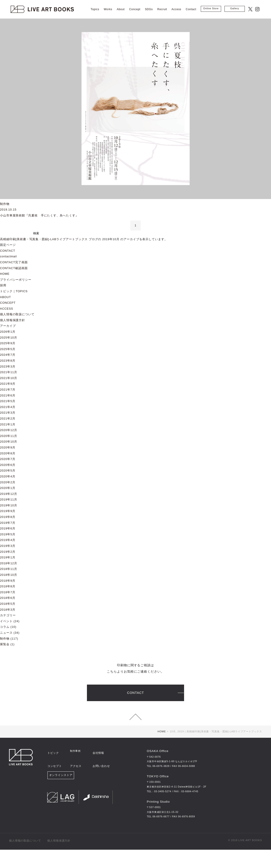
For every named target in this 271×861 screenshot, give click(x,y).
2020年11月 (8, 436)
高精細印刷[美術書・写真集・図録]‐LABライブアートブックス (44, 239)
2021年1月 (7, 424)
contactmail (8, 256)
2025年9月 (7, 343)
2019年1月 (7, 557)
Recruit (162, 9)
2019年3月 (7, 546)
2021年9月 (7, 383)
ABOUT (5, 297)
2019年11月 (8, 499)
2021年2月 (7, 418)
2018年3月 (7, 609)
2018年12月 (8, 563)
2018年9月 (7, 580)
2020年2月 (7, 482)
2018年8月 (7, 586)
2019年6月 (7, 528)
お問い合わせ (100, 771)
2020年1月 (7, 488)
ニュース (6, 632)
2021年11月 (8, 372)
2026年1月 (7, 331)
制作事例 (75, 762)
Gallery (234, 8)
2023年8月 (7, 360)
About (121, 9)
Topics (95, 9)
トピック (52, 762)
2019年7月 (7, 522)
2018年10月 (8, 574)
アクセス (75, 771)
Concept (134, 9)
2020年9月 (7, 447)
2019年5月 (7, 534)
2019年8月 (7, 517)
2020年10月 (8, 441)
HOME (4, 273)
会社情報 (98, 762)
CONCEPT (8, 302)
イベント (6, 621)
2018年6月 (7, 598)
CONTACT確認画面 (14, 268)
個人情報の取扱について (17, 314)
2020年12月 (8, 430)
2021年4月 (7, 407)
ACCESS (6, 308)
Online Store (211, 8)
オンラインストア (60, 781)
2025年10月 (8, 337)
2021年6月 (7, 395)
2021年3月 (7, 412)
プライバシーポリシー (15, 279)
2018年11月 (8, 569)
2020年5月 (7, 470)
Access (176, 9)
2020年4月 (7, 476)
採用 (3, 285)
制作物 (4, 638)
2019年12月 (8, 494)
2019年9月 (7, 511)
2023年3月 (7, 366)
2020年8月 (7, 453)
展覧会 (4, 644)
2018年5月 (7, 603)
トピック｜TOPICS (14, 291)
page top (135, 723)
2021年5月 (7, 401)
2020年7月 (7, 459)
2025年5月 (7, 349)
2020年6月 (7, 465)
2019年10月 (8, 505)
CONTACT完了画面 (14, 262)
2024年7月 (7, 354)
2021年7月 (7, 389)
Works (108, 9)
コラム (4, 627)
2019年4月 (7, 540)
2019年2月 (7, 551)
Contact (191, 9)
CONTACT (7, 250)
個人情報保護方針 (12, 320)
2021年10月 (8, 378)
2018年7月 (7, 592)
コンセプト (54, 771)
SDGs (149, 9)
